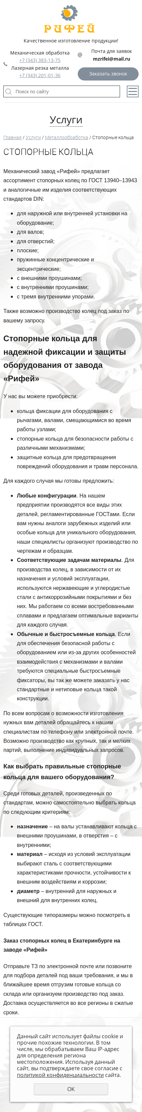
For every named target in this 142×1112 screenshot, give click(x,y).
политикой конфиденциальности (60, 1075)
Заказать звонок (108, 73)
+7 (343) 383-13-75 (40, 60)
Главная (12, 137)
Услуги (33, 137)
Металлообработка (66, 137)
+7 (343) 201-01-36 (40, 75)
